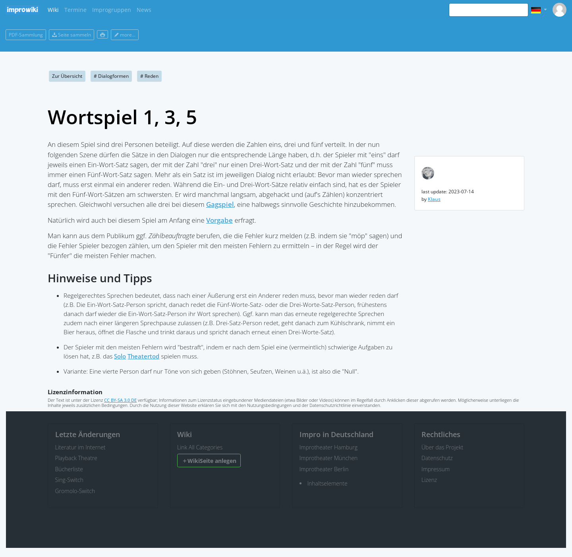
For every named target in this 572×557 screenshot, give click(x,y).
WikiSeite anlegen (209, 460)
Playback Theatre (76, 458)
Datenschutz (437, 458)
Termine (75, 9)
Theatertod (143, 356)
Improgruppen (111, 9)
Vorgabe (219, 220)
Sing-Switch (69, 480)
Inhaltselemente (327, 483)
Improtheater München (329, 458)
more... (124, 34)
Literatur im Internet (80, 447)
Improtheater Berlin (324, 469)
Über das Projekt (442, 447)
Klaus (434, 199)
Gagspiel (220, 204)
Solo (120, 356)
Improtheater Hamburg (329, 447)
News (144, 9)
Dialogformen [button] (111, 76)
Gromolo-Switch (75, 491)
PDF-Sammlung (26, 34)
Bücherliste (69, 469)
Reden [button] (149, 76)
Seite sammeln (71, 34)
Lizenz (429, 480)
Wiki (53, 9)
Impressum (435, 469)
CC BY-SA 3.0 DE (120, 400)
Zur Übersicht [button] (67, 76)
